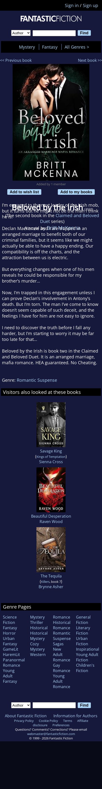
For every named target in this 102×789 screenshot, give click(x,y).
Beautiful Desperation (51, 516)
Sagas (58, 644)
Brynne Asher (51, 586)
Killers (45, 581)
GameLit (10, 649)
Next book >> (90, 60)
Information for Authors (75, 715)
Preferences (60, 725)
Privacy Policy (24, 720)
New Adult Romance (61, 655)
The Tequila (51, 576)
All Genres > (78, 47)
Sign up (90, 5)
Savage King (51, 451)
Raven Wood (51, 521)
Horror (9, 633)
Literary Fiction (83, 630)
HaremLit (11, 654)
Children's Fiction (85, 668)
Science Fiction (10, 619)
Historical (39, 627)
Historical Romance (61, 625)
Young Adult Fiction (87, 657)
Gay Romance (61, 668)
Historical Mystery (39, 635)
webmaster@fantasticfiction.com (51, 734)
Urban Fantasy (10, 641)
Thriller (36, 622)
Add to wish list (24, 192)
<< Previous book (16, 60)
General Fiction (83, 619)
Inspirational (87, 649)
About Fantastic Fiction (26, 715)
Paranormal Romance (14, 662)
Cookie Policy (48, 720)
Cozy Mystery (37, 646)
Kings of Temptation (51, 456)
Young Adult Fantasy (10, 676)
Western (38, 654)
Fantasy (50, 47)
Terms (67, 720)
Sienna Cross (51, 461)
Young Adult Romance (61, 681)
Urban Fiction (82, 641)
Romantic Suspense (37, 380)
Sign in (72, 5)
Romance (61, 617)
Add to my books (76, 192)
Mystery (27, 47)
